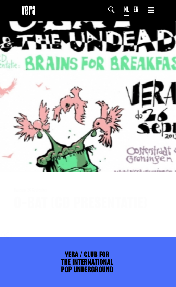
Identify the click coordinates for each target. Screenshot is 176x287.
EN (135, 9)
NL (126, 9)
